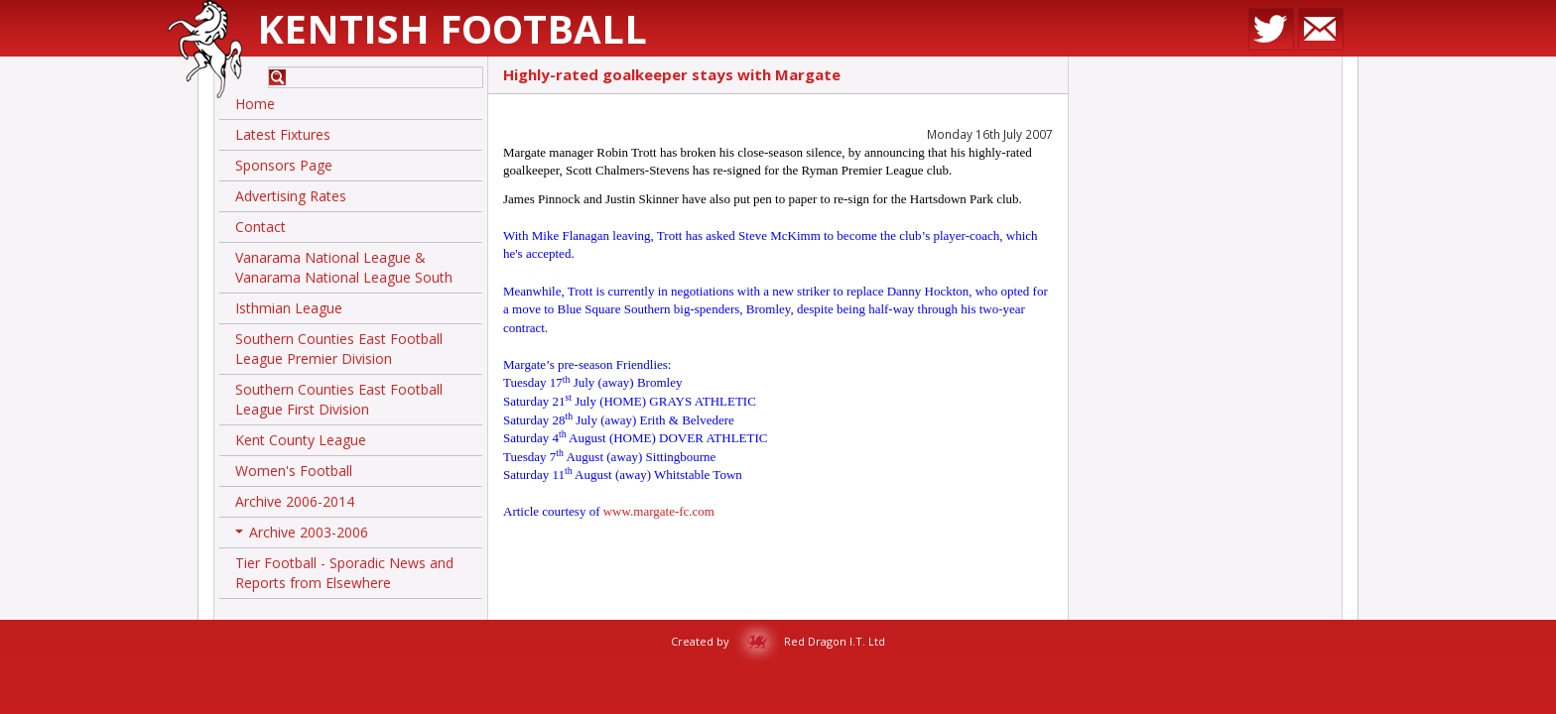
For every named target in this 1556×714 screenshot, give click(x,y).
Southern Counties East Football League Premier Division (339, 348)
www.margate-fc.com (658, 511)
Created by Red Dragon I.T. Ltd (778, 641)
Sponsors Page (283, 165)
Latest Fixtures (282, 134)
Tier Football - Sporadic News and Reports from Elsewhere (344, 572)
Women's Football (293, 470)
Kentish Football (452, 28)
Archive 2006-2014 (294, 501)
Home (255, 103)
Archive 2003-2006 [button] (301, 535)
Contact (260, 226)
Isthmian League (288, 307)
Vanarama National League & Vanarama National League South (344, 267)
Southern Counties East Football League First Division (339, 399)
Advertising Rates (290, 195)
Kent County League (300, 439)
